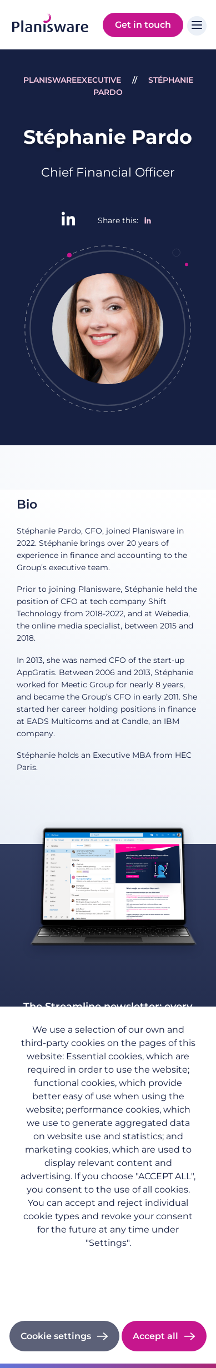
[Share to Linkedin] (147, 220)
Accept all (155, 1336)
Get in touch (143, 24)
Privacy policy (108, 1260)
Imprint (108, 1275)
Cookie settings (56, 1336)
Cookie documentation (108, 1290)
